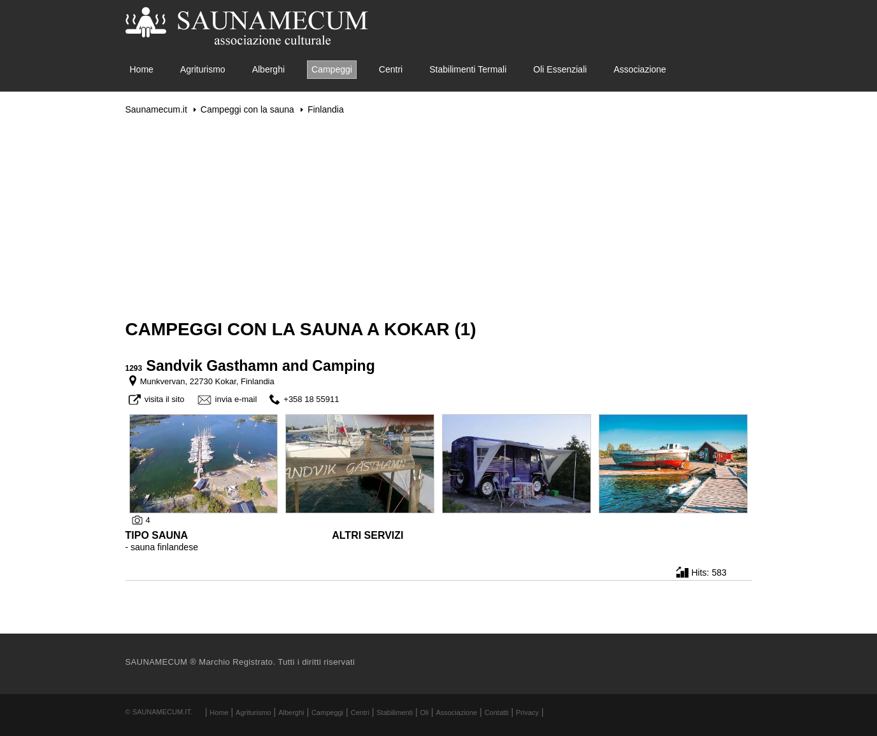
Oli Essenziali (560, 69)
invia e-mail (236, 399)
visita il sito (165, 399)
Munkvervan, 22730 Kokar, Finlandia (207, 381)
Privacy (527, 712)
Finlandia (326, 109)
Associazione (639, 69)
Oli (424, 712)
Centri (391, 69)
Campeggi (331, 69)
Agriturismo (202, 69)
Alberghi (268, 69)
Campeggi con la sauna (247, 109)
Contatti (497, 712)
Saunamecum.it (156, 109)
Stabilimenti (394, 712)
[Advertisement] (439, 217)
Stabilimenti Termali (467, 69)
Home (141, 69)
